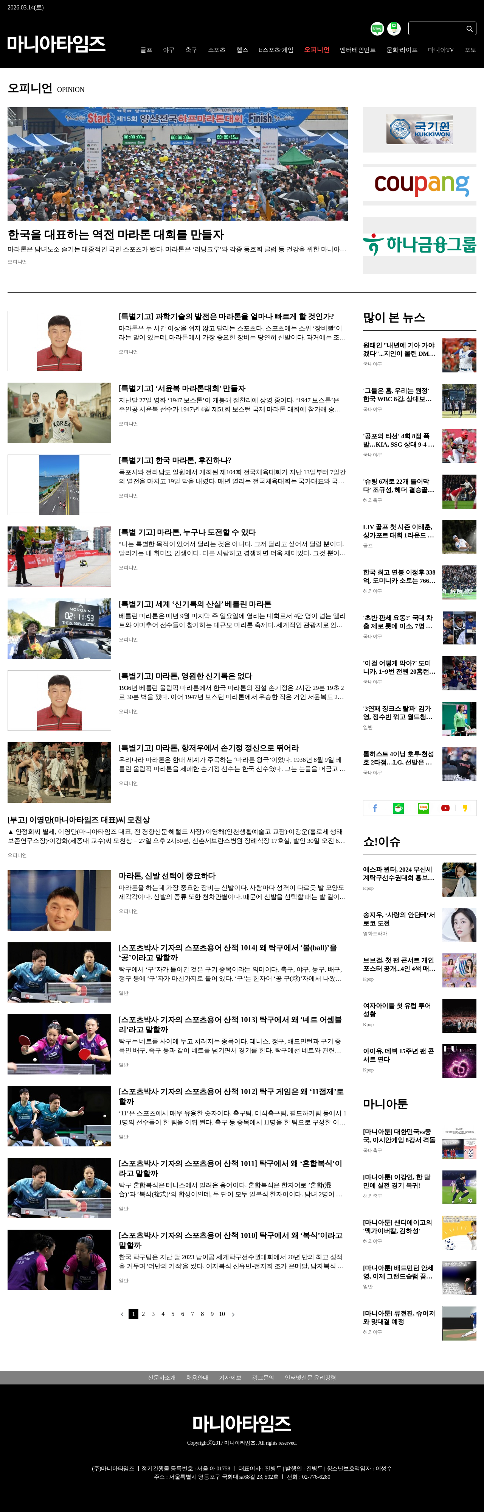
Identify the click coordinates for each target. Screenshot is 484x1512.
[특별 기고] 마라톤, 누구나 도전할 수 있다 (188, 532)
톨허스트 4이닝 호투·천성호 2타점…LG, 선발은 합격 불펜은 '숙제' (398, 759)
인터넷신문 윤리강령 (310, 1378)
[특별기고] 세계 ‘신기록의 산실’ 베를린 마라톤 (195, 604)
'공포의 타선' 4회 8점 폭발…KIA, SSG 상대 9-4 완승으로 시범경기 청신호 (398, 441)
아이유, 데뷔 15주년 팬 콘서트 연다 (398, 1055)
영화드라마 (375, 933)
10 (222, 1314)
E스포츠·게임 (276, 50)
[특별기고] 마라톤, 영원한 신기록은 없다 (185, 676)
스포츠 (217, 50)
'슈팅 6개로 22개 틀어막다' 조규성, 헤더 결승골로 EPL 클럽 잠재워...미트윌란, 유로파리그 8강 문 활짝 (398, 486)
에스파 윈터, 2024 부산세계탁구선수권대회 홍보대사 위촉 (398, 874)
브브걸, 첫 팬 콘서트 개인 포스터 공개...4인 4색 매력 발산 (399, 965)
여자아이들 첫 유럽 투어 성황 (397, 1010)
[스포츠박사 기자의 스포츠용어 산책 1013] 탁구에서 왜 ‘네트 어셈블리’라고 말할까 (230, 1024)
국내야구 (372, 364)
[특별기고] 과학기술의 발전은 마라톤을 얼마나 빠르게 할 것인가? (229, 316)
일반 (124, 993)
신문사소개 (162, 1378)
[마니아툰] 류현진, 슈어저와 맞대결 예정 (399, 1317)
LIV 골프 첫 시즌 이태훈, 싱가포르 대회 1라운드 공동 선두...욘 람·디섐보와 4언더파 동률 (398, 531)
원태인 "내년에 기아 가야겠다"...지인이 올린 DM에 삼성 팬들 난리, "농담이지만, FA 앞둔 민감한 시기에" (399, 350)
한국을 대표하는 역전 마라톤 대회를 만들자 (116, 234)
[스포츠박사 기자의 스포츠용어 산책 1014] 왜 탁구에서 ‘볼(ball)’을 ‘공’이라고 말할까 (228, 953)
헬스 (242, 50)
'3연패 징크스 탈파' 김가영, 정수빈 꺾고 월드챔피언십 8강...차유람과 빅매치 (398, 713)
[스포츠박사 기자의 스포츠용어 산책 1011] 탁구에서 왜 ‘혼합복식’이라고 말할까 (230, 1168)
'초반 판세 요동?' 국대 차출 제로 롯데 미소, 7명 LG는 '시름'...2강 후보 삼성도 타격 (399, 622)
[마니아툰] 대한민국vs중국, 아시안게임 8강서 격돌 (399, 1136)
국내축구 (372, 1150)
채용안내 (197, 1378)
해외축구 (372, 500)
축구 (191, 50)
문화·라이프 (402, 50)
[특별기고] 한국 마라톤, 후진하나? (175, 460)
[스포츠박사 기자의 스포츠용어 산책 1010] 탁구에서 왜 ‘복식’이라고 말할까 (231, 1240)
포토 (471, 50)
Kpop (368, 888)
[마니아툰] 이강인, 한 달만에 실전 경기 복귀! (396, 1181)
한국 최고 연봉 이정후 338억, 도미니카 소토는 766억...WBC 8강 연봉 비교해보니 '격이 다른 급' (399, 577)
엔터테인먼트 (358, 50)
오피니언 (316, 49)
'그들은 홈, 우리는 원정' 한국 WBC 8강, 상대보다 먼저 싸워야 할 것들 (397, 395)
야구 (169, 50)
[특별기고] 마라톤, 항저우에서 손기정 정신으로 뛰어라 (209, 748)
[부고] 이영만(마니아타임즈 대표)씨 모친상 (79, 820)
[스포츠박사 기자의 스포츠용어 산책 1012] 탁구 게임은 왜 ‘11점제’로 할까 (231, 1096)
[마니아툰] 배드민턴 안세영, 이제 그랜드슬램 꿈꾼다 (398, 1272)
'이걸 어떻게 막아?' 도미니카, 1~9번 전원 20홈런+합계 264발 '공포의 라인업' (398, 668)
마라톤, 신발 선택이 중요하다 (167, 876)
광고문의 (263, 1378)
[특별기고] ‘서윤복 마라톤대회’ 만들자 (182, 388)
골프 (146, 50)
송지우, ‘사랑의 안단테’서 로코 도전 (399, 919)
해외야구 (372, 591)
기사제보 (230, 1378)
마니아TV (441, 50)
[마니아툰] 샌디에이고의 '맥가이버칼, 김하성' (397, 1227)
